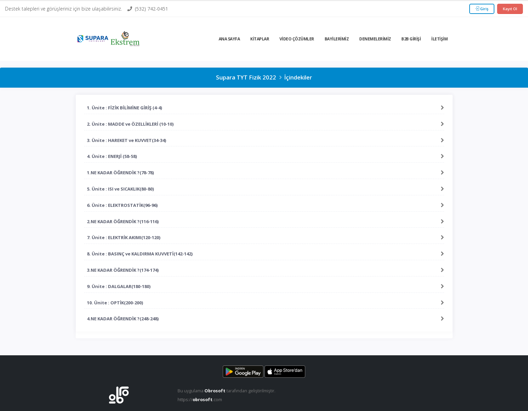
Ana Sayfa (229, 39)
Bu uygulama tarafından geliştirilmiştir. (226, 391)
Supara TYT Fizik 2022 (246, 77)
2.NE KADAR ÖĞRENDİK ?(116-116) (123, 221)
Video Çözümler (296, 39)
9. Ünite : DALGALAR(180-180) (118, 286)
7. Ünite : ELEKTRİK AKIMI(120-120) (123, 237)
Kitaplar (259, 39)
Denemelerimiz (375, 39)
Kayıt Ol (510, 8)
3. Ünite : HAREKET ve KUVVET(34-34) (126, 140)
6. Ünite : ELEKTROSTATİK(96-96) (122, 205)
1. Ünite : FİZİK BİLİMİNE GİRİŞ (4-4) (124, 108)
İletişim (439, 39)
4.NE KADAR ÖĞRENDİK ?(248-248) (123, 319)
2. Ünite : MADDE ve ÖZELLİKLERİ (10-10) (130, 124)
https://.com (200, 400)
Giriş (481, 8)
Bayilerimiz (337, 39)
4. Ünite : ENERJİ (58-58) (112, 156)
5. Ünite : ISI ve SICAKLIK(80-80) (120, 189)
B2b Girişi (411, 39)
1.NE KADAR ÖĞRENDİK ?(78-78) (120, 172)
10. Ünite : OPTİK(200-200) (115, 303)
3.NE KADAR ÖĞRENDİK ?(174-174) (123, 270)
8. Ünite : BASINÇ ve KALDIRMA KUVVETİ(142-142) (140, 254)
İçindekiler (298, 77)
